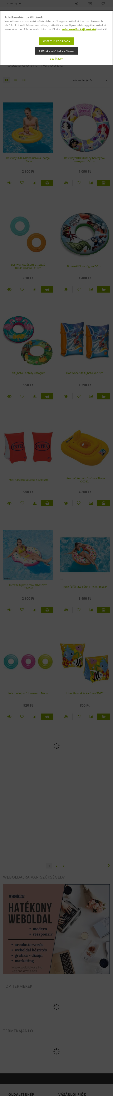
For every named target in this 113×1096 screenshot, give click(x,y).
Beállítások (56, 58)
